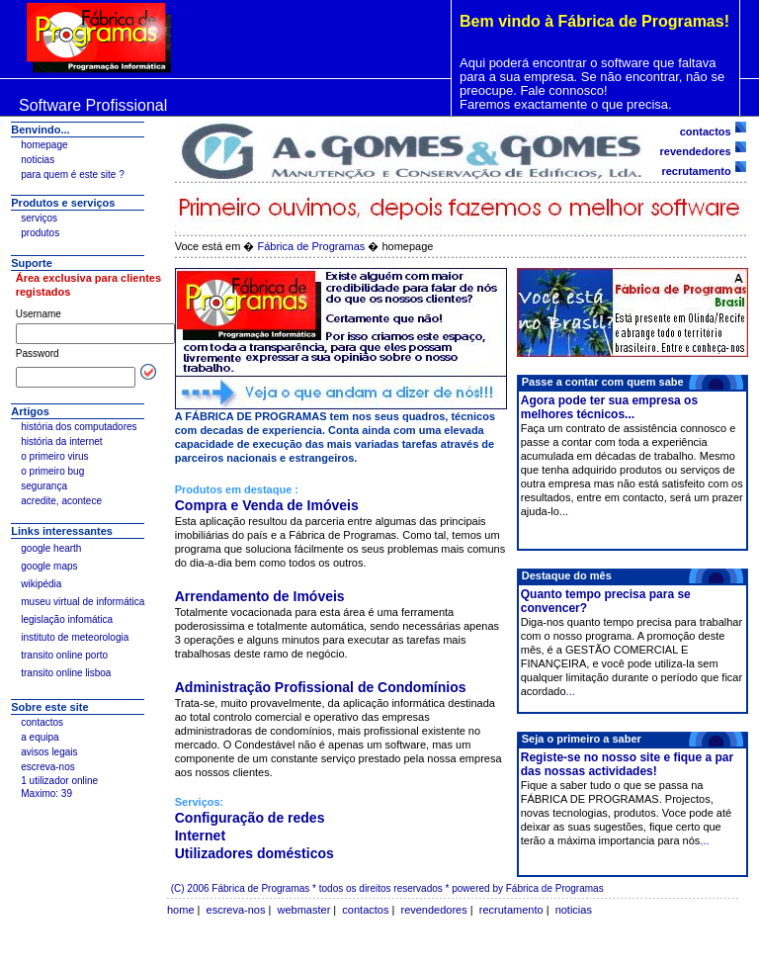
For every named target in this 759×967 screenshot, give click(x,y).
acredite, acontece (61, 500)
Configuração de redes (250, 818)
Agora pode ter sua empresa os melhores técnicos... (609, 407)
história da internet (61, 441)
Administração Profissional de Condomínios (320, 687)
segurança (44, 486)
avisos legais (49, 752)
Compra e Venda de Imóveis (267, 505)
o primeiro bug (52, 471)
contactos (42, 722)
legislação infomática (67, 619)
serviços (39, 218)
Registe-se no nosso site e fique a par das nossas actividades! (627, 764)
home (181, 910)
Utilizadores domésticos (254, 853)
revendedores (695, 151)
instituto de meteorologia (74, 637)
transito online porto (64, 655)
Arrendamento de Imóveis (260, 596)
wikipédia (41, 583)
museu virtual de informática (82, 601)
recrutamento (695, 171)
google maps (49, 566)
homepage (44, 144)
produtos (40, 232)
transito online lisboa (66, 672)
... (563, 511)
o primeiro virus (54, 456)
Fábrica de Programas (312, 246)
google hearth (51, 548)
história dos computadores (78, 426)
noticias (37, 159)
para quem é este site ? (73, 174)
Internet (200, 835)
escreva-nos (47, 766)
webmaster (304, 910)
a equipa (39, 737)
